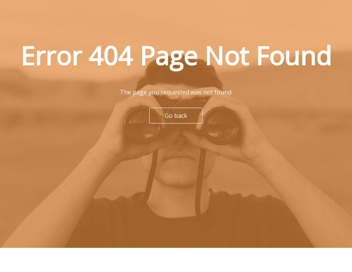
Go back (176, 115)
